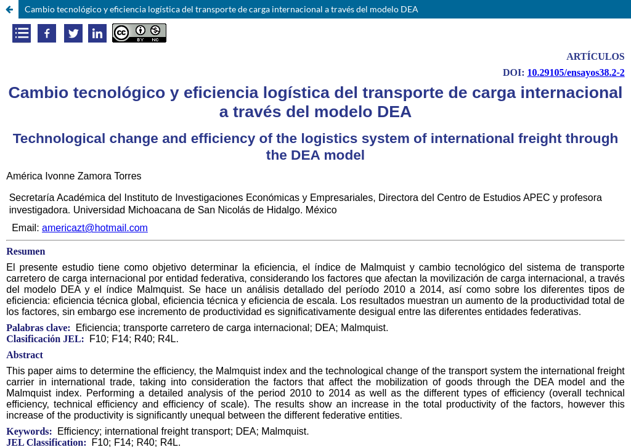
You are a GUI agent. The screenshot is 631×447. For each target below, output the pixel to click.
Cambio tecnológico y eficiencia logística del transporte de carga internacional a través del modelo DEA (221, 9)
